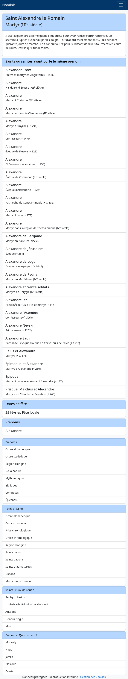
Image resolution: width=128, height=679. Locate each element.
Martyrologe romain (18, 581)
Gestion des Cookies (93, 677)
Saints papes (13, 552)
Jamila (9, 657)
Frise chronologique (18, 530)
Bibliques (11, 485)
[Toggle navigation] (121, 4)
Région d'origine (15, 464)
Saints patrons (14, 559)
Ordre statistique (16, 456)
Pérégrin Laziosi (15, 597)
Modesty (10, 642)
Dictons (10, 574)
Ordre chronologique (18, 537)
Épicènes (11, 500)
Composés (12, 492)
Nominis (8, 5)
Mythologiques (14, 478)
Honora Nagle (14, 619)
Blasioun (10, 664)
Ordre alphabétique (17, 449)
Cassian (10, 671)
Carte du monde (15, 523)
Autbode (10, 611)
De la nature (13, 471)
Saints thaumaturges (18, 566)
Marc (8, 626)
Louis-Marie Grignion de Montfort (26, 604)
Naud (8, 649)
